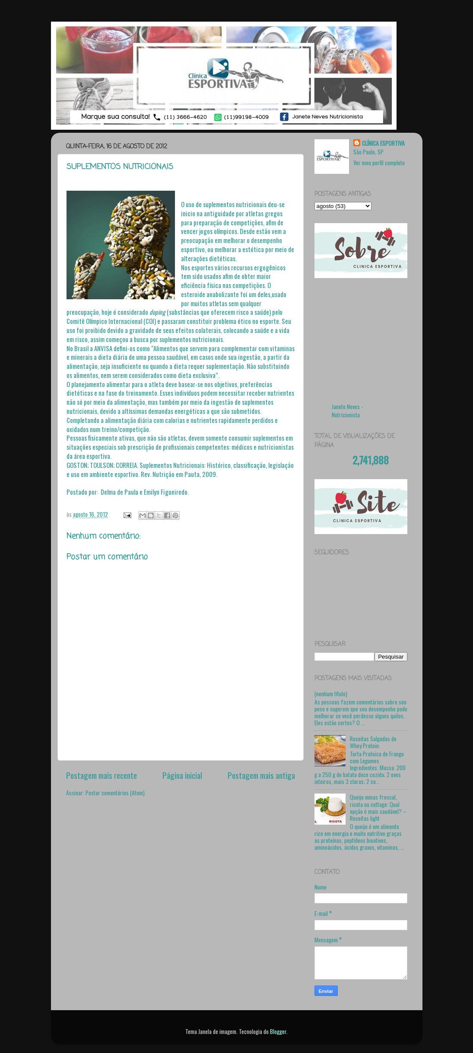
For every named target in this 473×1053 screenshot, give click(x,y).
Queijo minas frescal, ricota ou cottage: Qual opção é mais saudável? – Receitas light (378, 808)
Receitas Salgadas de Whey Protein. (373, 742)
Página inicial (182, 775)
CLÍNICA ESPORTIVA (383, 143)
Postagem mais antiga (261, 775)
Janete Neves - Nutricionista (347, 410)
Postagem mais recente (101, 775)
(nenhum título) (330, 693)
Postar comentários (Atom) (115, 792)
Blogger (278, 1031)
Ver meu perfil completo (379, 162)
